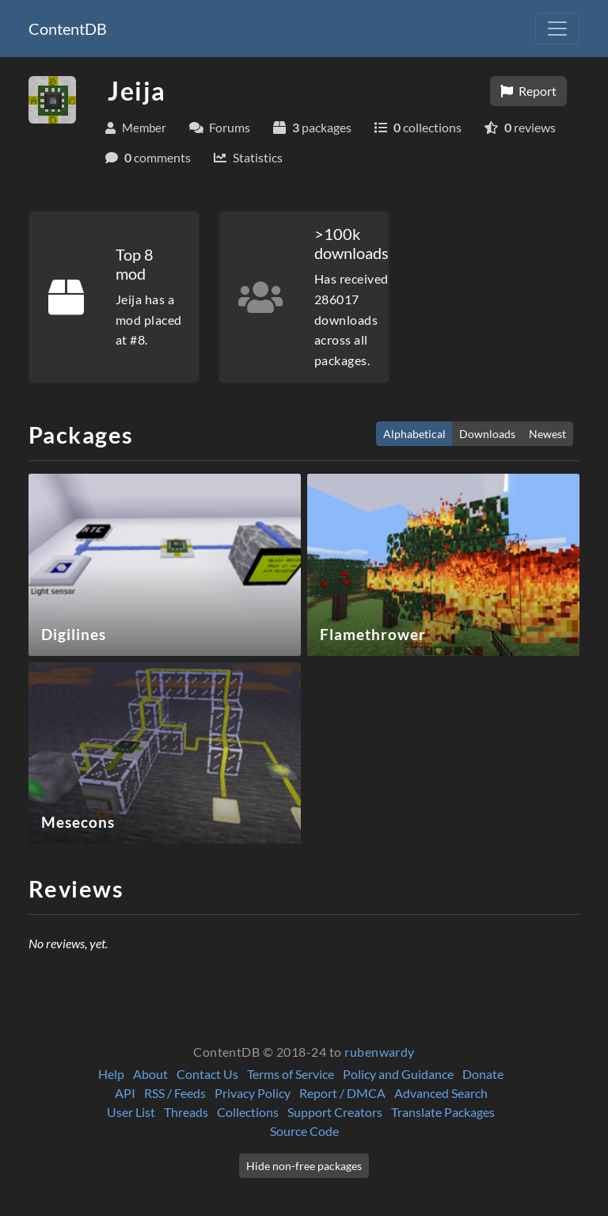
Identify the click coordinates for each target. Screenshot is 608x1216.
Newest (547, 433)
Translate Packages (443, 1111)
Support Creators (334, 1111)
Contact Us (207, 1073)
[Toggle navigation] (557, 28)
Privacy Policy (253, 1092)
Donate (483, 1073)
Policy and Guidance (398, 1073)
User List (131, 1111)
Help (111, 1073)
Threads (186, 1111)
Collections (248, 1111)
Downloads (487, 433)
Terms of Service (290, 1073)
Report (528, 90)
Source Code (304, 1130)
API (125, 1092)
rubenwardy (379, 1051)
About (150, 1073)
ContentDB (67, 28)
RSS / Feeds (175, 1092)
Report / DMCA (342, 1092)
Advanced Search (441, 1092)
